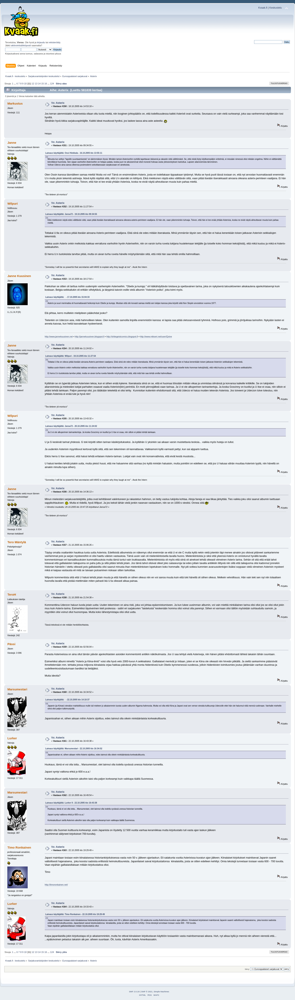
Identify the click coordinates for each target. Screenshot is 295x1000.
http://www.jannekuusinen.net (59, 336)
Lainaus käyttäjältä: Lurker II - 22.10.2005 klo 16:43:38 (71, 803)
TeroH (11, 594)
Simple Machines (161, 991)
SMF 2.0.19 (134, 991)
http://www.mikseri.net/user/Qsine (156, 336)
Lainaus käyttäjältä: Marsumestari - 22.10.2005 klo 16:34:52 (73, 748)
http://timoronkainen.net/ (56, 884)
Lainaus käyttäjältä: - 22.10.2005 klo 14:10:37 (67, 700)
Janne (11, 142)
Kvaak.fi (262, 7)
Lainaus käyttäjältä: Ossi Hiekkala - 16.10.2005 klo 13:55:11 (73, 153)
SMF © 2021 (147, 991)
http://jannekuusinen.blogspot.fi (89, 336)
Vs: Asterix (57, 103)
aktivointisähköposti (21, 45)
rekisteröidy (54, 42)
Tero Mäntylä (16, 542)
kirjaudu (41, 42)
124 (52, 83)
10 (25, 83)
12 (33, 83)
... (15, 83)
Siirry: (247, 969)
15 (42, 83)
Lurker (12, 738)
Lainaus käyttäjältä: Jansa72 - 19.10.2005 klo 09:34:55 (71, 214)
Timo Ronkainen (19, 847)
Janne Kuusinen (19, 276)
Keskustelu (275, 7)
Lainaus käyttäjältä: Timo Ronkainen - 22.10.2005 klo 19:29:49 (75, 914)
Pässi (11, 644)
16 (45, 83)
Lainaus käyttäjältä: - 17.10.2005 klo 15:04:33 (67, 297)
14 (39, 83)
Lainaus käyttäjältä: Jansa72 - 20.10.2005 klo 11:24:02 (71, 426)
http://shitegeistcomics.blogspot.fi (122, 336)
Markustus (15, 103)
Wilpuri (12, 203)
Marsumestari (17, 689)
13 (36, 83)
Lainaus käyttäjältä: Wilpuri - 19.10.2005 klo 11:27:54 (70, 356)
